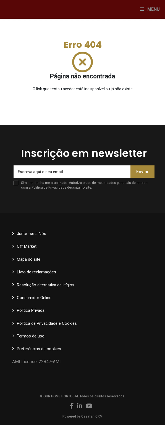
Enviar (142, 171)
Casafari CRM (92, 416)
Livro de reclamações (36, 272)
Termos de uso (30, 336)
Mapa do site (28, 259)
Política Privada (30, 310)
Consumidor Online (34, 297)
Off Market (26, 246)
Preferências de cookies (39, 348)
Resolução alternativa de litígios (45, 285)
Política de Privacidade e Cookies (47, 323)
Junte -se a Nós (31, 233)
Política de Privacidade (49, 187)
